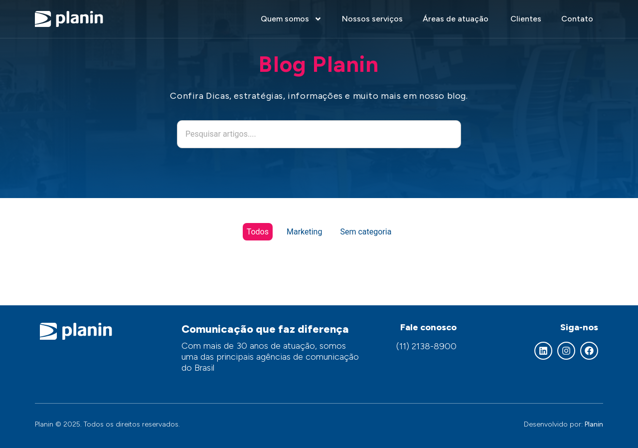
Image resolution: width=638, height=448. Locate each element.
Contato (577, 18)
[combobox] (319, 134)
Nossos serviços (372, 18)
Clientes (525, 18)
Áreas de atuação (456, 18)
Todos (258, 231)
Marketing (304, 231)
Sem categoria (365, 231)
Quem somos (291, 19)
